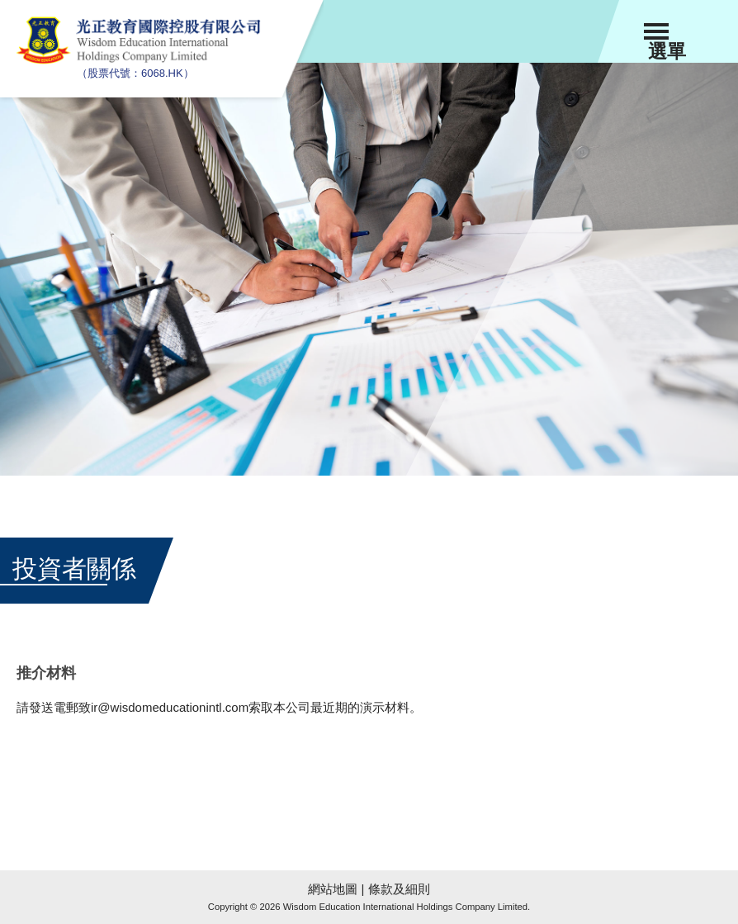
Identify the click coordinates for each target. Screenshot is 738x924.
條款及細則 (399, 889)
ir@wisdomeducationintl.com (169, 707)
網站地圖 (332, 889)
